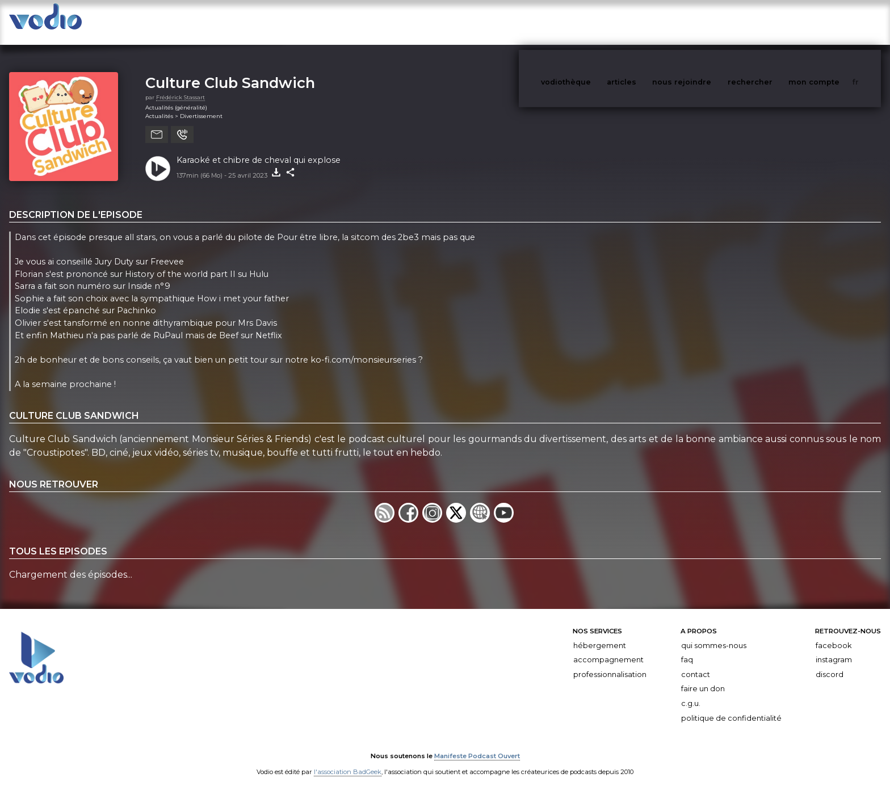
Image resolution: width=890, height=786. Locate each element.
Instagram (834, 648)
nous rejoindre (704, 22)
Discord (829, 663)
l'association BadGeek (347, 761)
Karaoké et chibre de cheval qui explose (259, 149)
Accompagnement (608, 648)
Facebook (833, 634)
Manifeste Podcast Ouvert (477, 745)
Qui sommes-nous (713, 634)
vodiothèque (593, 22)
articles (647, 22)
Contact (695, 663)
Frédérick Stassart (180, 86)
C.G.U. (690, 692)
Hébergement (599, 634)
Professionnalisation (609, 663)
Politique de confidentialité (731, 707)
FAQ (687, 648)
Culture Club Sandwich (230, 71)
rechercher (771, 22)
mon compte (832, 22)
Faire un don (703, 677)
